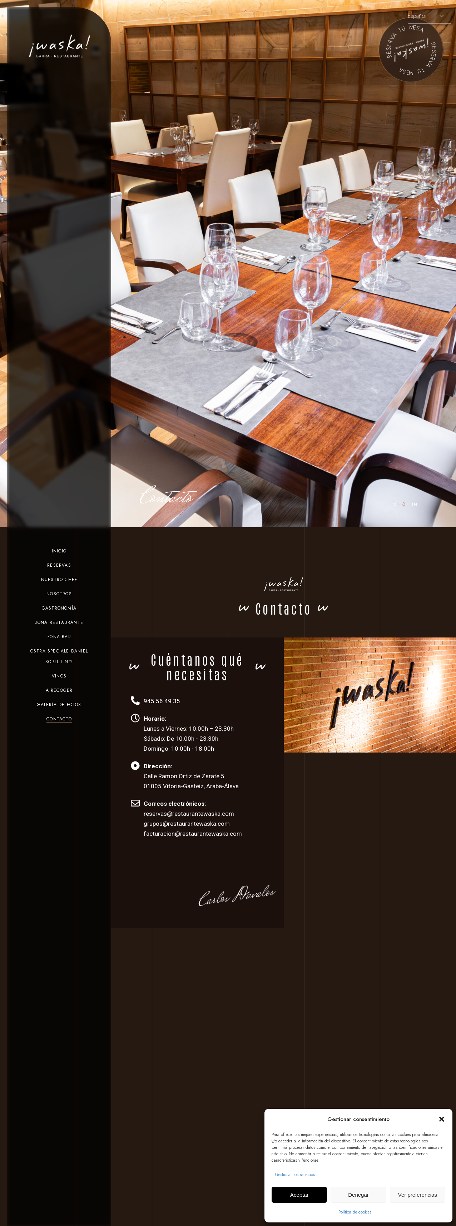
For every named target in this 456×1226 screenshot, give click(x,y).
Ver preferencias (417, 1195)
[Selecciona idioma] (429, 16)
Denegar (358, 1195)
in (415, 504)
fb (394, 504)
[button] (441, 1119)
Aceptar (299, 1195)
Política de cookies (354, 1212)
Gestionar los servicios (295, 1174)
